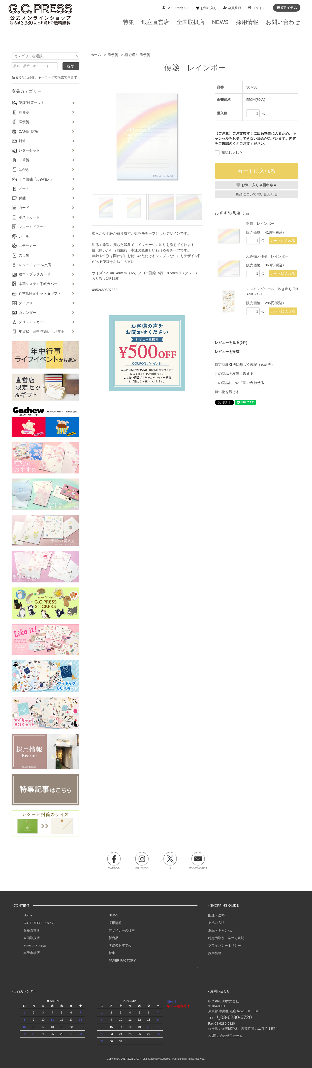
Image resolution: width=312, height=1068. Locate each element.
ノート (24, 188)
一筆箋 (24, 160)
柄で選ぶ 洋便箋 (137, 55)
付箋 (22, 198)
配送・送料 (216, 915)
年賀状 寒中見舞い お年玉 (42, 331)
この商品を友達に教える (234, 374)
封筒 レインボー (260, 223)
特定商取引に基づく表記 (226, 938)
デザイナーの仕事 (122, 930)
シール (24, 236)
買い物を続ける (227, 392)
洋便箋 (113, 55)
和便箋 (24, 112)
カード (24, 208)
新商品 (113, 938)
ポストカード (29, 217)
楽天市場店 (31, 953)
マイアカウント (178, 8)
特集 (112, 953)
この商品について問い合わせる (239, 383)
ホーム (95, 55)
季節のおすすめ (120, 945)
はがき (24, 169)
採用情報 (115, 923)
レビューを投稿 (227, 352)
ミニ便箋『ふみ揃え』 (36, 179)
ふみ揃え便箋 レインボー (267, 256)
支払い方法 (216, 923)
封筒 (22, 141)
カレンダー (27, 313)
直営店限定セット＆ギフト (40, 293)
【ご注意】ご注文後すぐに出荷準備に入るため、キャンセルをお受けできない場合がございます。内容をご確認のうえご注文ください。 (255, 138)
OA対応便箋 (28, 131)
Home (27, 915)
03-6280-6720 (236, 1017)
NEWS (113, 915)
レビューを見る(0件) (231, 343)
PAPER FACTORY (122, 960)
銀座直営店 (31, 930)
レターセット (29, 150)
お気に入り (209, 8)
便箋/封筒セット (31, 103)
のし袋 (24, 255)
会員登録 (234, 8)
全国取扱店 (31, 938)
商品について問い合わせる (256, 194)
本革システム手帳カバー (38, 284)
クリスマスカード (33, 322)
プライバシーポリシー (224, 945)
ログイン (258, 8)
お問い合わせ (283, 22)
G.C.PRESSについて (38, 923)
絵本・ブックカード (34, 274)
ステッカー (27, 246)
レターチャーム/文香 (35, 265)
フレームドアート (33, 227)
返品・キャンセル (221, 930)
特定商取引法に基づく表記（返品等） (245, 364)
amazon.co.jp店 (34, 945)
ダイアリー (27, 303)
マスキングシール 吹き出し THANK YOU (272, 291)
